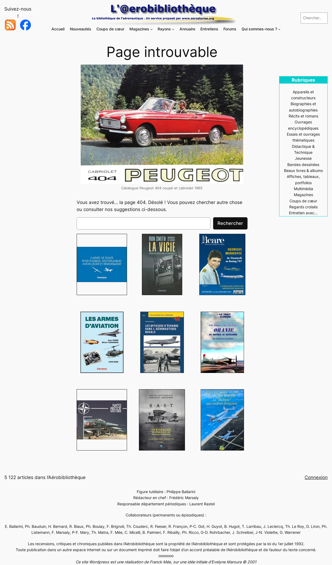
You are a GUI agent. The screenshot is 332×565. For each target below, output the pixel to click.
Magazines (303, 194)
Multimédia (303, 188)
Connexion (316, 477)
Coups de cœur (303, 201)
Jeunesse (303, 158)
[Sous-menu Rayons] (173, 29)
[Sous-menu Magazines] (151, 29)
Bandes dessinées (303, 164)
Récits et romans (303, 116)
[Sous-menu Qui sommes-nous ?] (279, 29)
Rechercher (230, 223)
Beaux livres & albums (303, 170)
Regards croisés (303, 207)
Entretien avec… (303, 212)
